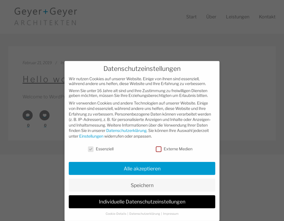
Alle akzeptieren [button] (142, 163)
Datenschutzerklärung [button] (145, 208)
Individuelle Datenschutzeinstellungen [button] (142, 196)
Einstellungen (91, 130)
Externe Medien (174, 143)
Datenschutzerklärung (126, 125)
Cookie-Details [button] (116, 208)
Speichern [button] (142, 180)
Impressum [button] (171, 208)
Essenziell (101, 143)
